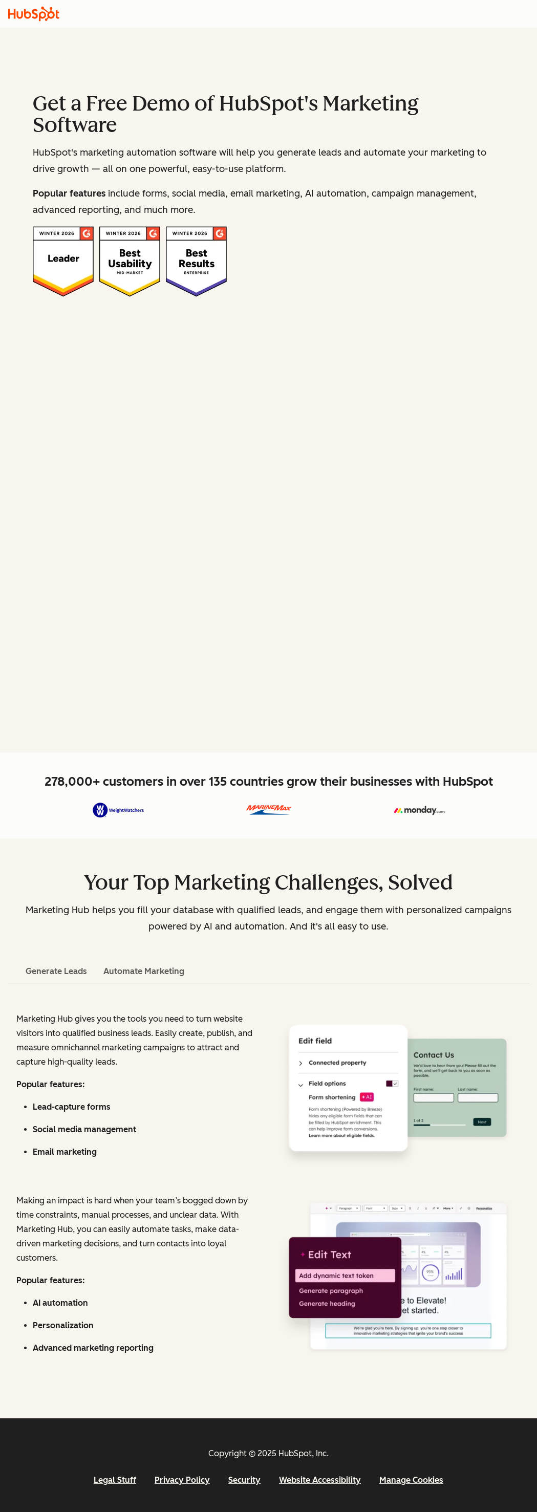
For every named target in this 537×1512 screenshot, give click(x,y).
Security (244, 1480)
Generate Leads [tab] (56, 971)
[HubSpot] (33, 13)
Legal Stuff (115, 1480)
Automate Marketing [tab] (143, 971)
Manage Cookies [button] (411, 1480)
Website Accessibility (320, 1480)
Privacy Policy (182, 1480)
